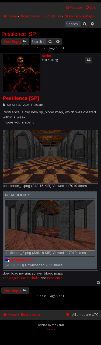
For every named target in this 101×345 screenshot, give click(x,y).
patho (46, 56)
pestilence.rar (22, 260)
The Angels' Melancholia (21, 278)
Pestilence (54, 278)
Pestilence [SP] (19, 34)
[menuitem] (91, 7)
